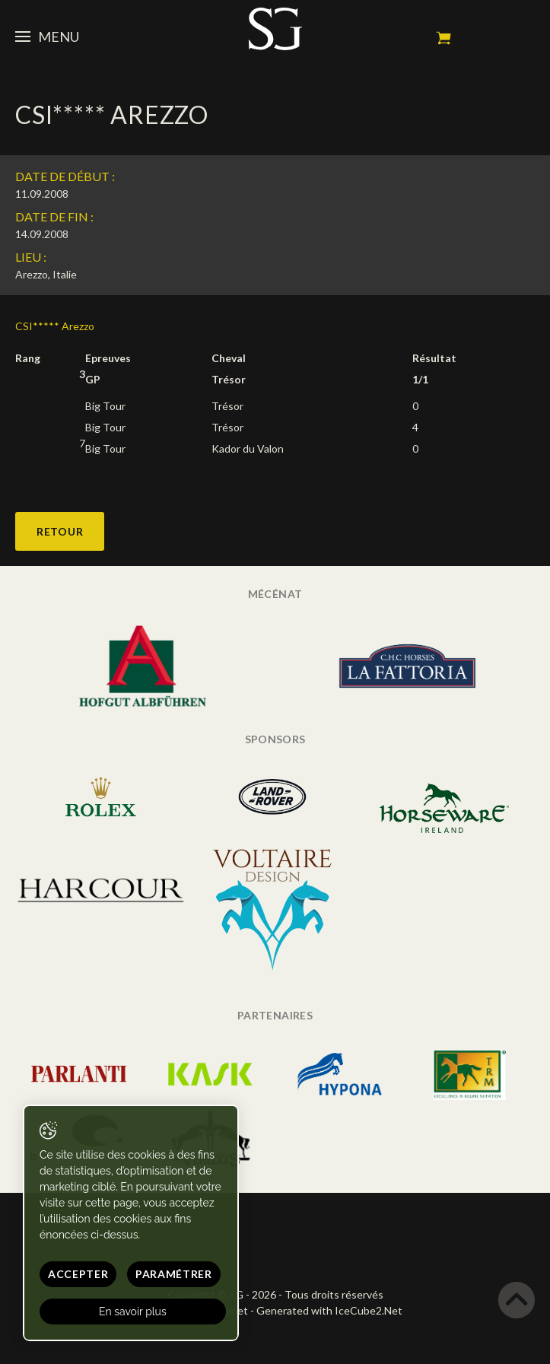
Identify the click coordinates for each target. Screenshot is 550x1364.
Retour (60, 531)
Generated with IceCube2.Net (329, 1310)
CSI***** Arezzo (54, 326)
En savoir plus (133, 1311)
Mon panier (443, 38)
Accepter (78, 1273)
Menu (47, 36)
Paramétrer (173, 1273)
